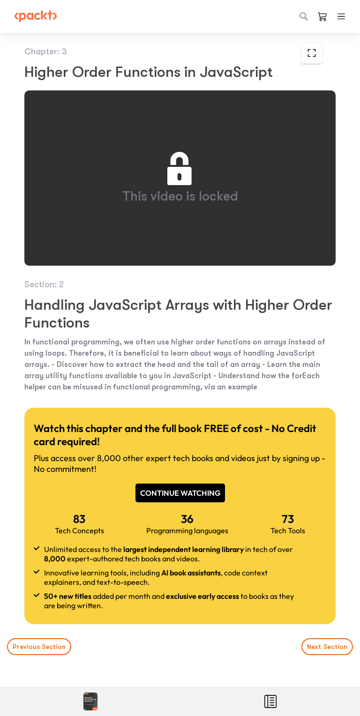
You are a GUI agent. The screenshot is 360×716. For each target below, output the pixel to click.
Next (327, 646)
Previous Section (39, 646)
